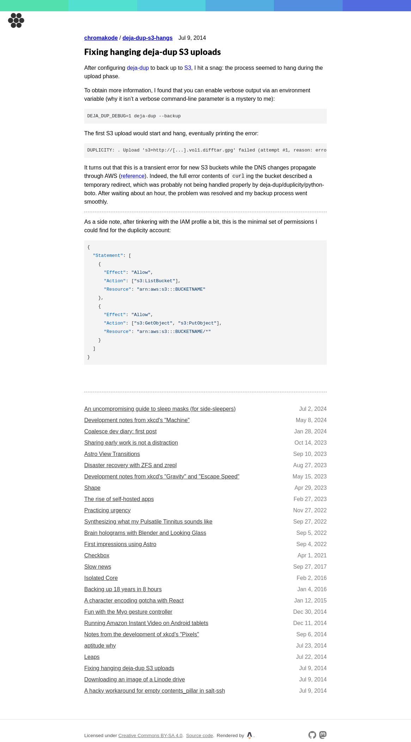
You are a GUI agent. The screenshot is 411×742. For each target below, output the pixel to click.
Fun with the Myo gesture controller (128, 611)
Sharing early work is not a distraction (131, 442)
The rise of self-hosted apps (119, 499)
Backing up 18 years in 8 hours (123, 589)
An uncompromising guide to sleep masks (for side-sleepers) (160, 409)
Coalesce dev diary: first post (120, 431)
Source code (199, 735)
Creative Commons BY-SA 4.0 (150, 735)
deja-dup (138, 68)
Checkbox (96, 555)
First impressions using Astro (120, 544)
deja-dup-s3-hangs (147, 38)
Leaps (92, 657)
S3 (187, 68)
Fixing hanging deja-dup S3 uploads (129, 668)
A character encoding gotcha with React (134, 600)
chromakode (101, 38)
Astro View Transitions (112, 454)
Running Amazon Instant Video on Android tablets (146, 623)
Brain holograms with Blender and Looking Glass (145, 533)
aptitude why (100, 645)
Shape (92, 487)
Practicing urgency (107, 510)
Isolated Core (101, 578)
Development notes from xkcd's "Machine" (137, 420)
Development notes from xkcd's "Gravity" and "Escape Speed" (161, 476)
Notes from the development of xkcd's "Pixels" (141, 634)
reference (133, 176)
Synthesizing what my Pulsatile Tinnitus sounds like (148, 521)
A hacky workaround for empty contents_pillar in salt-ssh (154, 690)
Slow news (97, 566)
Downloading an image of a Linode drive (134, 679)
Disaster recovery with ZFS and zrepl (130, 465)
